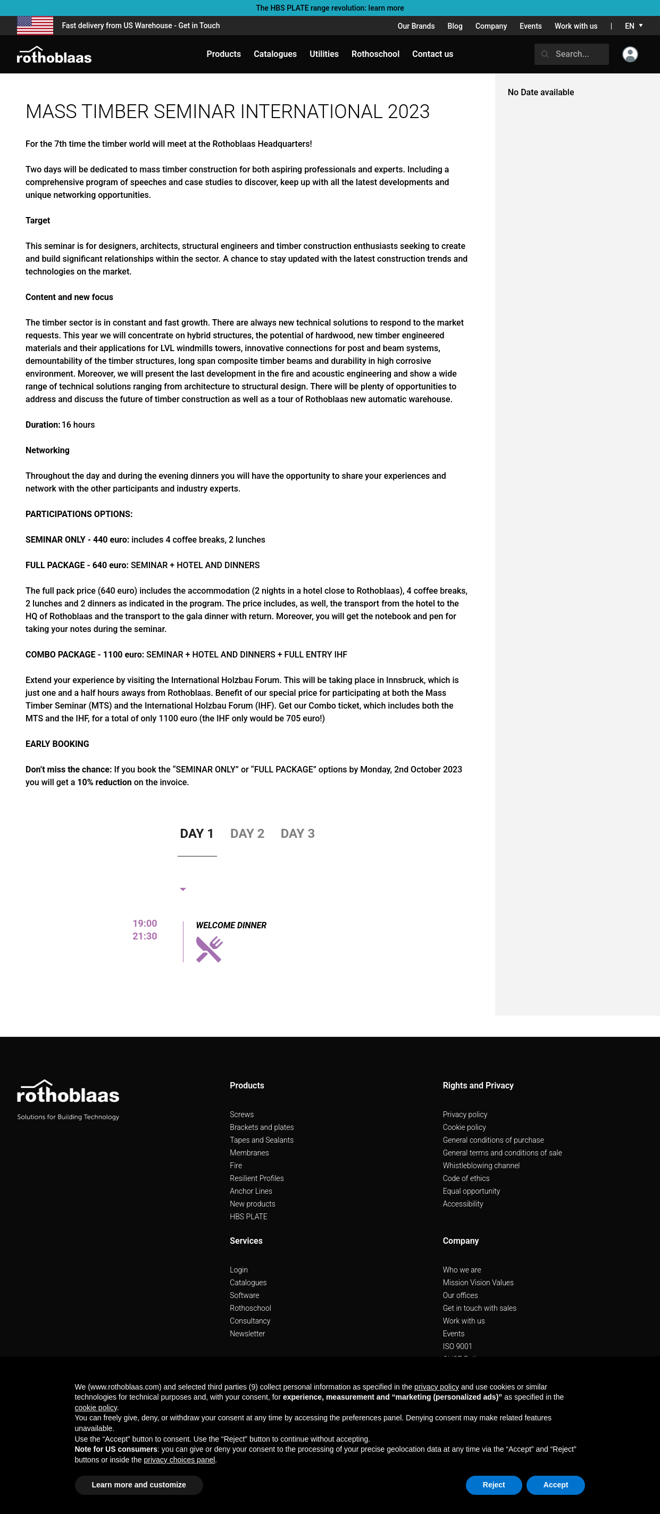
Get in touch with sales (480, 1308)
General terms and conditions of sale (502, 1153)
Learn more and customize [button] (139, 1484)
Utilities (324, 54)
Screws (242, 1114)
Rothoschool (250, 1308)
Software (244, 1295)
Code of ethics (466, 1178)
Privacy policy (465, 1114)
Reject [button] (494, 1484)
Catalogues (248, 1282)
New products (252, 1204)
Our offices (460, 1295)
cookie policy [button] (96, 1407)
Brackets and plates (262, 1127)
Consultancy (250, 1321)
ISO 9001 (458, 1346)
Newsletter (247, 1333)
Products (223, 54)
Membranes (249, 1153)
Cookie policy (464, 1127)
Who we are (462, 1270)
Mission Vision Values (478, 1282)
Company (491, 26)
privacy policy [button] (436, 1387)
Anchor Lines (251, 1191)
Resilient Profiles (257, 1178)
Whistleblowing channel (481, 1165)
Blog (455, 26)
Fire (236, 1165)
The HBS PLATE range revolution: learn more (330, 8)
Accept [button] (556, 1484)
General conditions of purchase (493, 1140)
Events (531, 26)
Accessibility (463, 1204)
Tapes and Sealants (262, 1140)
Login (239, 1270)
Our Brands (416, 26)
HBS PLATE (249, 1216)
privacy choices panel (179, 1459)
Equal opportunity (471, 1191)
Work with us (576, 26)
